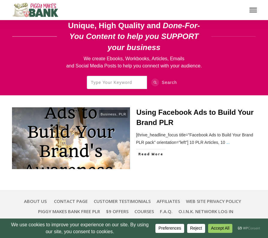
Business (108, 114)
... (228, 142)
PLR (122, 114)
